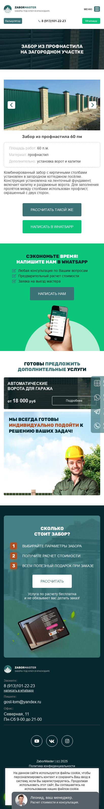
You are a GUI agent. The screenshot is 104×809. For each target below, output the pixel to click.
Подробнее (74, 400)
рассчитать (52, 581)
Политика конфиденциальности (52, 766)
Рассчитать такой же (52, 210)
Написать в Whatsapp (52, 227)
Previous (11, 105)
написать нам (52, 294)
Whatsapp (91, 21)
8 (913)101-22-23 (19, 686)
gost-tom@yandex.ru (22, 702)
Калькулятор (13, 21)
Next (92, 105)
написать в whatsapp (19, 690)
